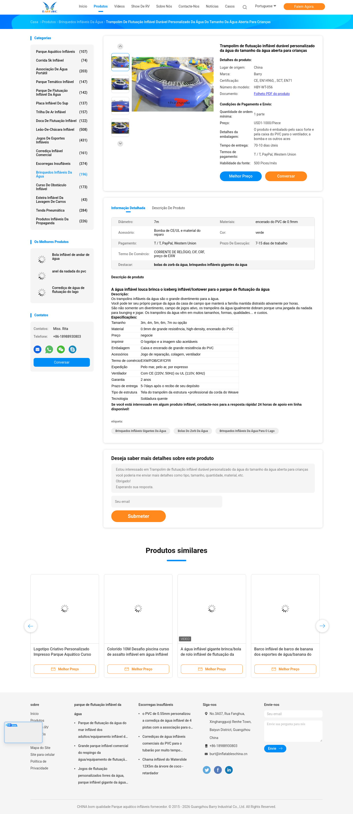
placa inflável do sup (61, 103)
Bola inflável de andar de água (70, 257)
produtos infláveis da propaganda (61, 221)
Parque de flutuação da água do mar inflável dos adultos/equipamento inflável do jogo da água (102, 730)
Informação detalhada (128, 208)
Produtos (37, 720)
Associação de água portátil (61, 71)
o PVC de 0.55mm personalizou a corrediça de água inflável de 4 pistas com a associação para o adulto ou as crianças (167, 721)
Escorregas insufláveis (61, 163)
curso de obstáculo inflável (61, 187)
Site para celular (42, 755)
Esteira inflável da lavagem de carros (61, 200)
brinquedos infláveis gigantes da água (140, 431)
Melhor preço (240, 176)
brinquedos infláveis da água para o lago (247, 431)
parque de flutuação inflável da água (61, 92)
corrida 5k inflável (61, 60)
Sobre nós (38, 734)
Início (34, 714)
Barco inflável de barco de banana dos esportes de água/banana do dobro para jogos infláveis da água (284, 654)
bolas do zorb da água (193, 431)
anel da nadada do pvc (69, 271)
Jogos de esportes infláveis (61, 140)
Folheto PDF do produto (272, 94)
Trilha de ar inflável (61, 112)
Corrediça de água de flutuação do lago (68, 290)
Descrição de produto (168, 208)
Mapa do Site (40, 748)
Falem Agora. (304, 7)
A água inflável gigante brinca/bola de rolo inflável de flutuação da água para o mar (211, 654)
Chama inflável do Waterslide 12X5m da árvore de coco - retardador (164, 766)
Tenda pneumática (61, 210)
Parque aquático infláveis (61, 51)
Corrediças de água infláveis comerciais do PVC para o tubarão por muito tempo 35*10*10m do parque (164, 744)
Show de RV (39, 727)
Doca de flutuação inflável (61, 120)
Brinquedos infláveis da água (61, 174)
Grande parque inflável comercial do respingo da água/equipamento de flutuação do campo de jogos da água (103, 753)
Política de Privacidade (39, 764)
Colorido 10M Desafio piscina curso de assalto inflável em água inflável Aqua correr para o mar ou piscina (138, 654)
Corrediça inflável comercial (61, 153)
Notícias (36, 741)
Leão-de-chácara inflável (61, 129)
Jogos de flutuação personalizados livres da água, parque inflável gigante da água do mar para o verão (102, 776)
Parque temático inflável (61, 81)
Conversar (61, 362)
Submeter (138, 516)
